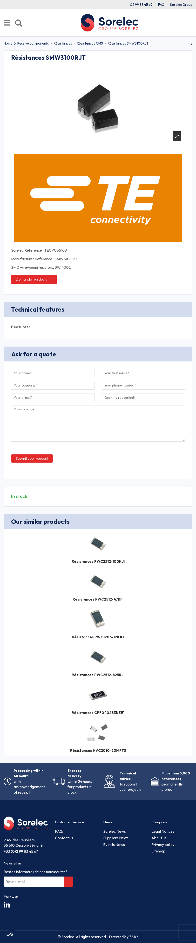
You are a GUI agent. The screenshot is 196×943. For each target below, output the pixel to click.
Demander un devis (31, 279)
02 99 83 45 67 (141, 4)
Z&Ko (133, 936)
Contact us (64, 837)
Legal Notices (162, 831)
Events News (114, 844)
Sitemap (158, 851)
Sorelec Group (181, 4)
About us (158, 837)
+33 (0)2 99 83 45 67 (21, 851)
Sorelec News (114, 831)
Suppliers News (115, 837)
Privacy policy (162, 844)
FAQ (161, 4)
